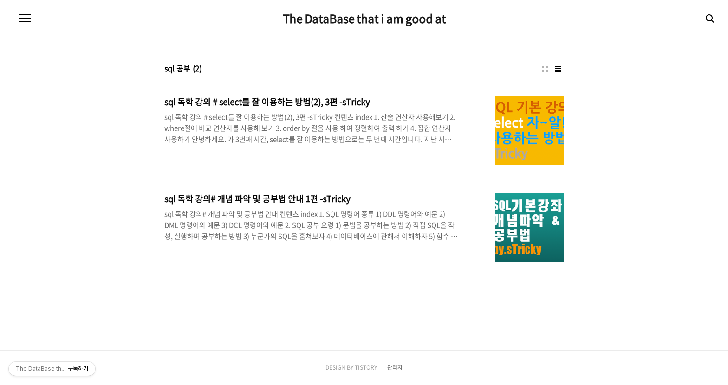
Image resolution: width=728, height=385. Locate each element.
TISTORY (366, 367)
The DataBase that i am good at (364, 18)
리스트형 (558, 69)
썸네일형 (545, 69)
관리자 (395, 367)
